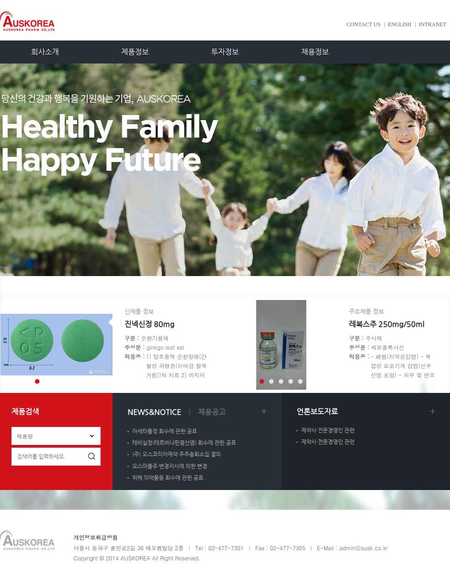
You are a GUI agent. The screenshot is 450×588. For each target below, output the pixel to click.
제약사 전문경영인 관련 (327, 430)
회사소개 (45, 51)
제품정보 (135, 51)
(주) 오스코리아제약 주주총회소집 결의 (176, 454)
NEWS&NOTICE (154, 412)
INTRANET (432, 24)
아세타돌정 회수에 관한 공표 (164, 431)
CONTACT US (364, 24)
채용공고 (211, 412)
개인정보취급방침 (95, 537)
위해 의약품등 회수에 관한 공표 (167, 477)
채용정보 (315, 51)
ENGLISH (399, 24)
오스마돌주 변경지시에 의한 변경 (169, 466)
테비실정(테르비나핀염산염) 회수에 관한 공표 (184, 442)
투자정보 (225, 51)
